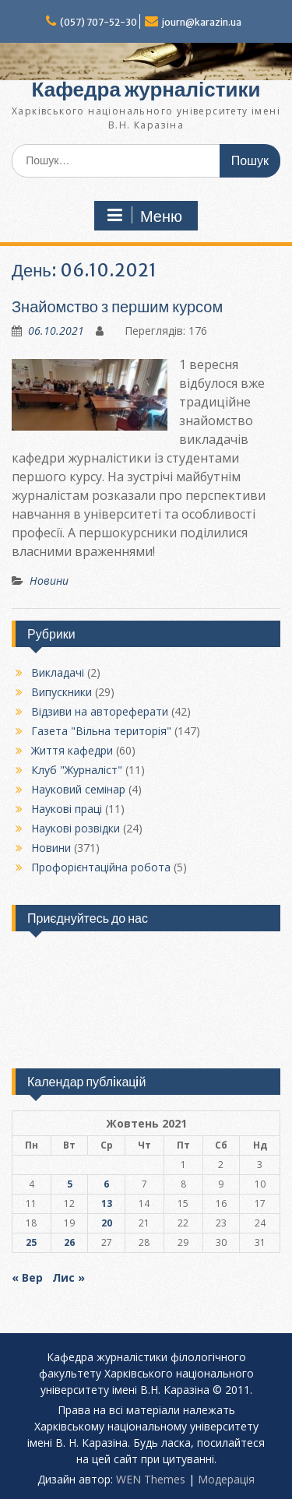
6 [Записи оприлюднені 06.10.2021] (106, 1184)
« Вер (27, 1277)
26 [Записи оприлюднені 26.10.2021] (69, 1242)
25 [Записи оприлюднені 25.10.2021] (31, 1242)
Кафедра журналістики (146, 89)
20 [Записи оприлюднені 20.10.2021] (106, 1223)
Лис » (68, 1277)
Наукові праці (66, 808)
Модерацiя (226, 1479)
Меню (144, 215)
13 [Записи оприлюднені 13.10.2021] (106, 1203)
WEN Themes (150, 1479)
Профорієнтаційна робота (101, 867)
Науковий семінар (78, 789)
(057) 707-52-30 (98, 22)
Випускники (61, 691)
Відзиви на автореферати (99, 711)
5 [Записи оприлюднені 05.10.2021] (69, 1184)
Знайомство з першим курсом (117, 306)
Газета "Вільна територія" (101, 730)
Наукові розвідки (75, 828)
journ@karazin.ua (201, 22)
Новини (49, 580)
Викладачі (57, 672)
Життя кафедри (72, 750)
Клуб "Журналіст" (76, 769)
